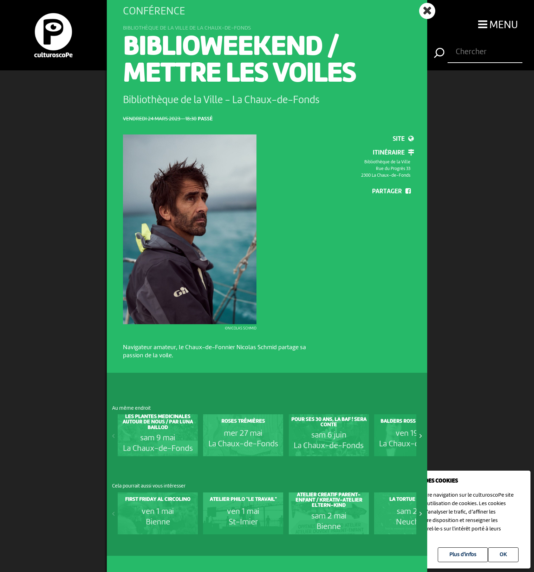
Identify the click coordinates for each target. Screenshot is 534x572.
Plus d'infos (462, 555)
